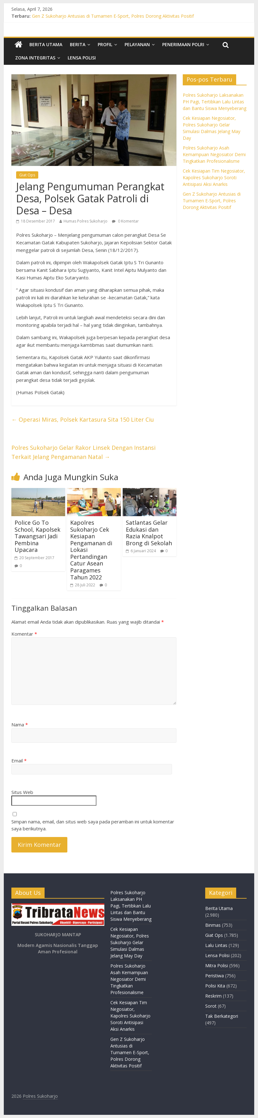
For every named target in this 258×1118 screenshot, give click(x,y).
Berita (77, 44)
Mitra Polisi (216, 965)
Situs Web (22, 792)
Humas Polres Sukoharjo (86, 221)
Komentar (24, 634)
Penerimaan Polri (183, 44)
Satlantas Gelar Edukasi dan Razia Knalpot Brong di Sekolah (149, 533)
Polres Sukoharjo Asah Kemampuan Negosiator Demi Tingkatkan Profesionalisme (214, 154)
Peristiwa (214, 976)
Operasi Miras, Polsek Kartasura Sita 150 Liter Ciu (82, 419)
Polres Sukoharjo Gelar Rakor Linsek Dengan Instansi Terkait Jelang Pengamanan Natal (83, 452)
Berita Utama (45, 44)
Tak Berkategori (221, 1016)
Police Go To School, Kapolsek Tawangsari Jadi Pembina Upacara (37, 536)
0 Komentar (125, 221)
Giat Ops (27, 175)
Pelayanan (137, 44)
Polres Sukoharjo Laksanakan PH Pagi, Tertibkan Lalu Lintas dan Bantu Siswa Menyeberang (214, 101)
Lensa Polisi (82, 58)
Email (19, 760)
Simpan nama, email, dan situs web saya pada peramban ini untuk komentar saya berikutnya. (92, 825)
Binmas (213, 925)
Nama (19, 724)
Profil (105, 44)
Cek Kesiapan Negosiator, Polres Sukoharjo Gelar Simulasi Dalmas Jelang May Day (129, 942)
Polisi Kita (215, 986)
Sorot (211, 1006)
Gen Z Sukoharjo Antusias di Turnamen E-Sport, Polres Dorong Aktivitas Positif (113, 16)
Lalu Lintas (216, 945)
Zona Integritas (35, 58)
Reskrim (213, 996)
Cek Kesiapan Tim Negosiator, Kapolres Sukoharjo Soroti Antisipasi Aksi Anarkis (214, 177)
